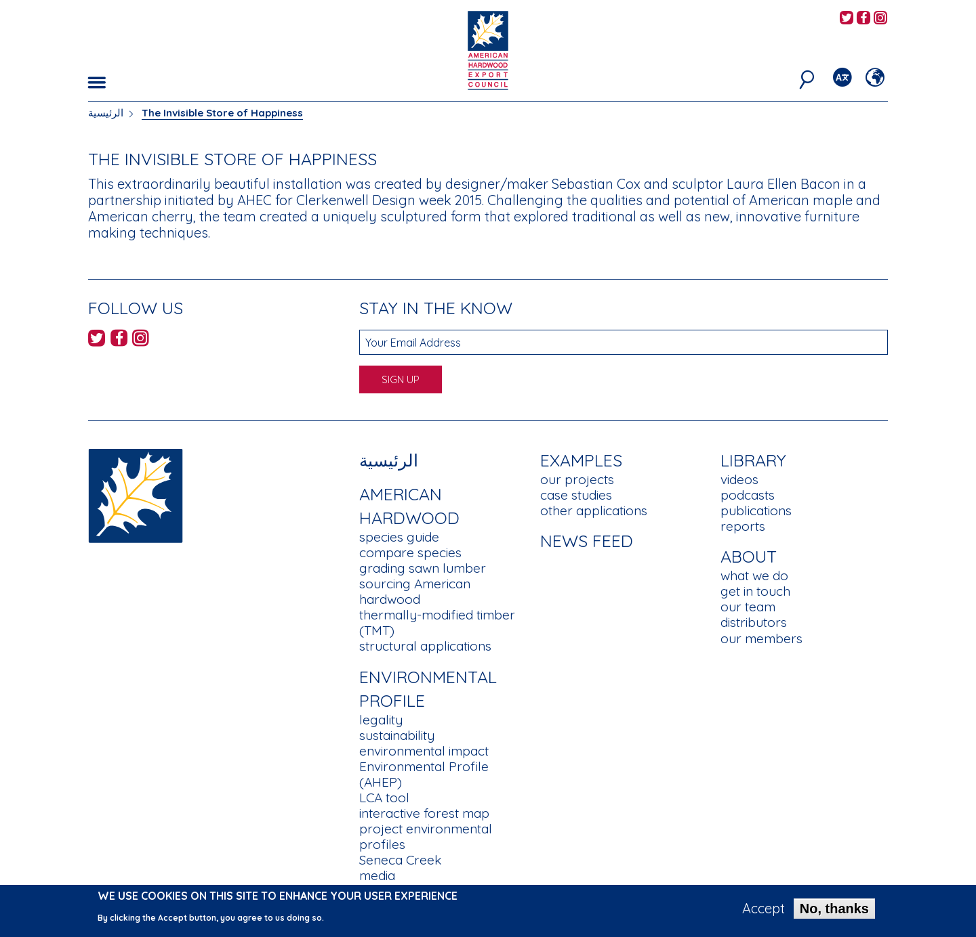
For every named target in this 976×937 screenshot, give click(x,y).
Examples (581, 460)
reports (742, 526)
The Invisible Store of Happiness (222, 112)
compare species (410, 552)
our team (747, 606)
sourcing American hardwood (414, 591)
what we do (754, 575)
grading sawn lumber (422, 568)
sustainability (396, 735)
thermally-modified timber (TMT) (437, 622)
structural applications (425, 646)
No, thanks (834, 913)
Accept (763, 913)
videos (739, 479)
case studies (576, 495)
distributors (753, 622)
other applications (593, 510)
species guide (399, 537)
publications (756, 510)
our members (761, 638)
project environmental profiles (425, 836)
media (377, 875)
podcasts (747, 495)
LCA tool (384, 797)
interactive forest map (424, 813)
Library (753, 460)
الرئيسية (105, 112)
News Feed (586, 540)
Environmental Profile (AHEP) (424, 774)
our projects (577, 479)
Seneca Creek (400, 860)
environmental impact (424, 751)
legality (381, 720)
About (748, 556)
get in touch (755, 591)
